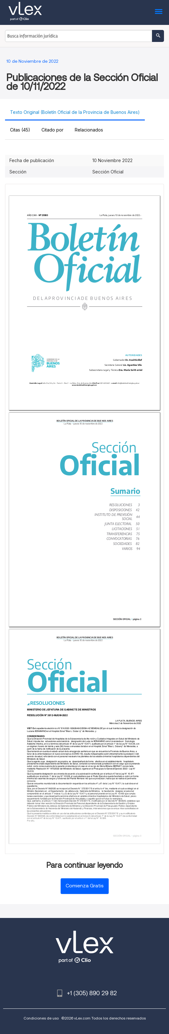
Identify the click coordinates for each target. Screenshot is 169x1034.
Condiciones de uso (41, 1018)
